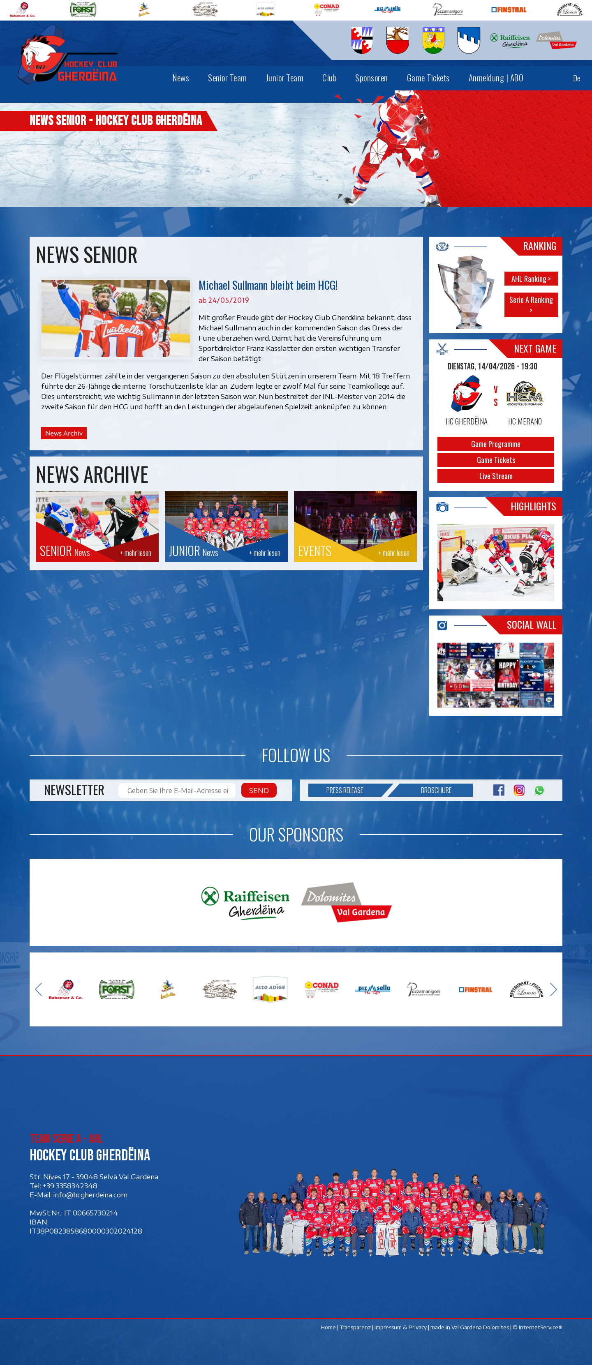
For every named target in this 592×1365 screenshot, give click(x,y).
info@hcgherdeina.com (90, 1194)
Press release (353, 790)
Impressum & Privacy (401, 1327)
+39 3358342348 (70, 1185)
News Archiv (64, 433)
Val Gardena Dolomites (480, 1327)
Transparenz (355, 1327)
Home (328, 1327)
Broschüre (425, 790)
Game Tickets (496, 459)
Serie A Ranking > (531, 305)
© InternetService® (537, 1327)
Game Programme (495, 443)
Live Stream (496, 475)
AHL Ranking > (531, 278)
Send (259, 790)
